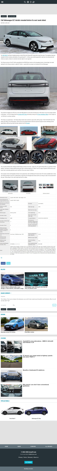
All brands (48, 446)
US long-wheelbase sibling (42, 114)
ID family (28, 123)
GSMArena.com (33, 454)
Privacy (21, 457)
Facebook (3, 263)
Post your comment (12, 16)
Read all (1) (4, 309)
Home (6, 446)
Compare (33, 446)
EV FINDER (29, 462)
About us (36, 457)
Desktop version (28, 468)
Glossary (30, 457)
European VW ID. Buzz (22, 114)
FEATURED (3, 338)
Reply (54, 305)
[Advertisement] (29, 9)
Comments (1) (4, 16)
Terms (25, 457)
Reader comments (6, 293)
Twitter (8, 263)
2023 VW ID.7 (5, 55)
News (19, 446)
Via (1, 257)
